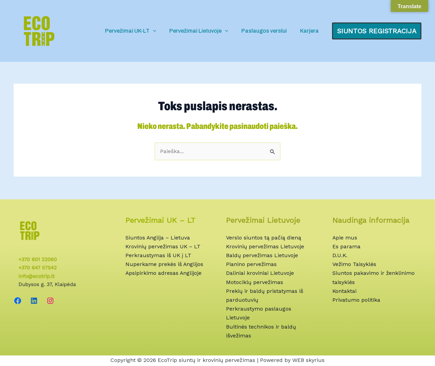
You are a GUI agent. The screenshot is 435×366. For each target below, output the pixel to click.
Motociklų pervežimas (254, 281)
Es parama (346, 246)
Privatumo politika (356, 299)
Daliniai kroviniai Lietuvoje (260, 272)
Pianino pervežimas (251, 263)
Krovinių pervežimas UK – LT (163, 246)
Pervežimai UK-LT (138, 31)
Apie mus (345, 236)
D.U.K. (340, 254)
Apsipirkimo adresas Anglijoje (163, 272)
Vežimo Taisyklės (354, 263)
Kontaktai (344, 290)
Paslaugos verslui (267, 31)
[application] (160, 31)
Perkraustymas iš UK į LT (158, 254)
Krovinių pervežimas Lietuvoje (265, 246)
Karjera (310, 31)
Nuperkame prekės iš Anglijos (164, 263)
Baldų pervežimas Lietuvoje (262, 254)
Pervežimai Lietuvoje (204, 31)
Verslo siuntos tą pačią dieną (263, 236)
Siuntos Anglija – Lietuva (157, 236)
